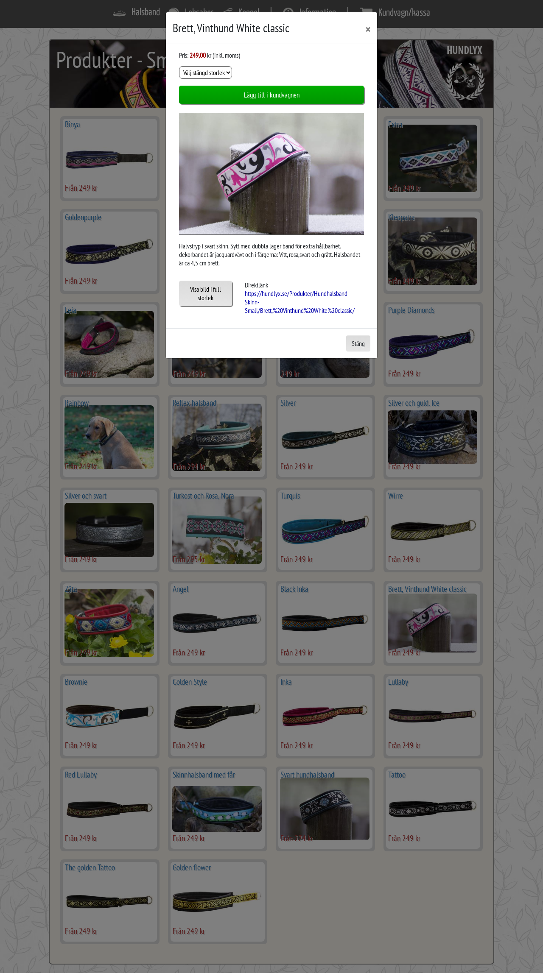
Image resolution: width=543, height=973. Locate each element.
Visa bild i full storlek (205, 293)
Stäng (358, 343)
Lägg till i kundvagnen (271, 95)
